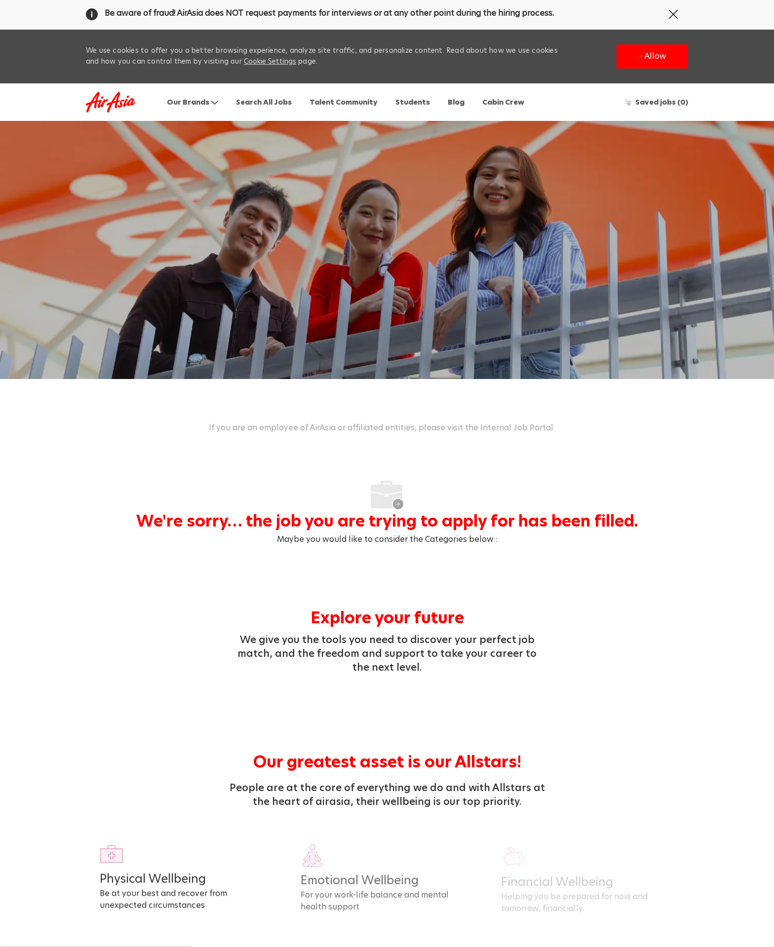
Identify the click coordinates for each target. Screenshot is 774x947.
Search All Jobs (264, 102)
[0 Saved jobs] (656, 102)
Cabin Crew (503, 102)
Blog (456, 102)
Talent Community (344, 102)
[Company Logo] (110, 102)
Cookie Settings (270, 61)
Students (412, 102)
